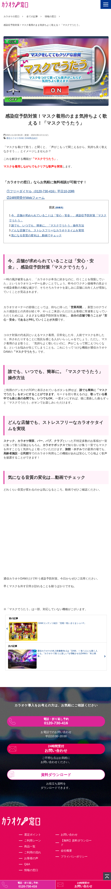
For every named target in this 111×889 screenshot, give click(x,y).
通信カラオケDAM (15, 138)
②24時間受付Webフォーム (26, 197)
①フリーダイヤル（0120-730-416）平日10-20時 (41, 191)
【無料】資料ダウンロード (76, 842)
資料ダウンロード (56, 775)
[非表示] (59, 207)
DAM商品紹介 (31, 138)
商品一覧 (29, 846)
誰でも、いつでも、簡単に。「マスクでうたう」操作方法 (47, 225)
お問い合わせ (83, 886)
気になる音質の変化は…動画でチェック (36, 235)
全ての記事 (32, 16)
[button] (105, 4)
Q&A (27, 864)
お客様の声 (31, 858)
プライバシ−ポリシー (74, 856)
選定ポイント (32, 834)
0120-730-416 (28, 886)
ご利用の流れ (32, 852)
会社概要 (66, 850)
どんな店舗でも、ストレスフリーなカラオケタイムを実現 (47, 230)
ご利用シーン (32, 840)
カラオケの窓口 (11, 16)
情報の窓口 (50, 16)
